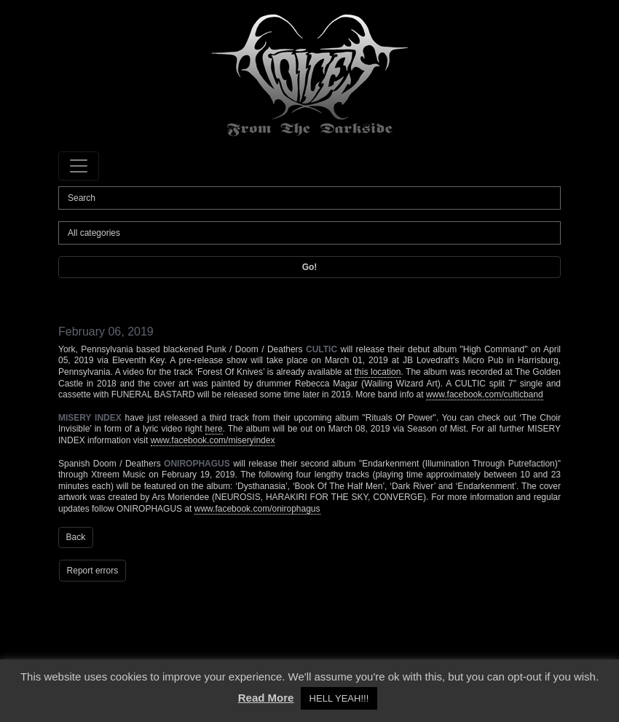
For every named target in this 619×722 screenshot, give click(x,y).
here (214, 429)
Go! (310, 267)
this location (378, 372)
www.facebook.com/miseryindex (213, 440)
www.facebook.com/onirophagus (257, 509)
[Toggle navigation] (78, 165)
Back (76, 537)
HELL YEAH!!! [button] (339, 698)
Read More (266, 697)
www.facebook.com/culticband (484, 394)
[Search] (309, 198)
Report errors (93, 571)
